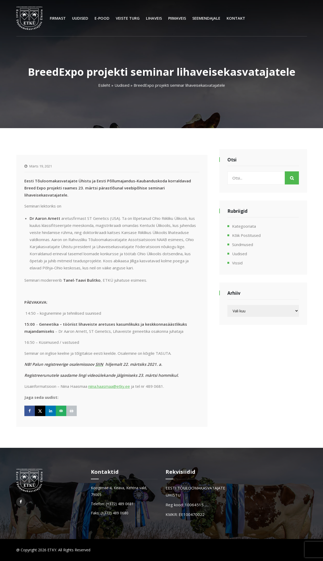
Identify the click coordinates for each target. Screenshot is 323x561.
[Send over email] (61, 411)
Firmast (58, 18)
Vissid (237, 262)
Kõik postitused (246, 235)
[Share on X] (40, 411)
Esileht (104, 85)
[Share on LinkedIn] (50, 411)
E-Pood (102, 18)
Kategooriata (244, 226)
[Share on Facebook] (29, 411)
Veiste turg (128, 18)
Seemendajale (206, 18)
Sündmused (242, 244)
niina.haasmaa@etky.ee (109, 386)
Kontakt (236, 18)
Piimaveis (177, 18)
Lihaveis (154, 18)
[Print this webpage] (71, 411)
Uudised (80, 18)
